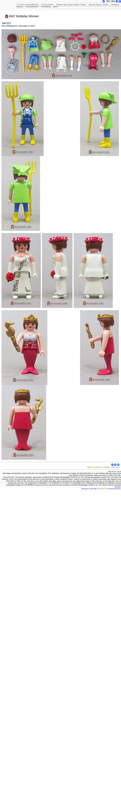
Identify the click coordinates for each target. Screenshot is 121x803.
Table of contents (94, 467)
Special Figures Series (98, 4)
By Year (116, 467)
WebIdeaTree (102, 489)
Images (107, 467)
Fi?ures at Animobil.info (28, 4)
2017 (9, 23)
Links (55, 7)
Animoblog (45, 7)
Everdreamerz (32, 7)
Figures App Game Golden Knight (71, 4)
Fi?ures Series (47, 4)
